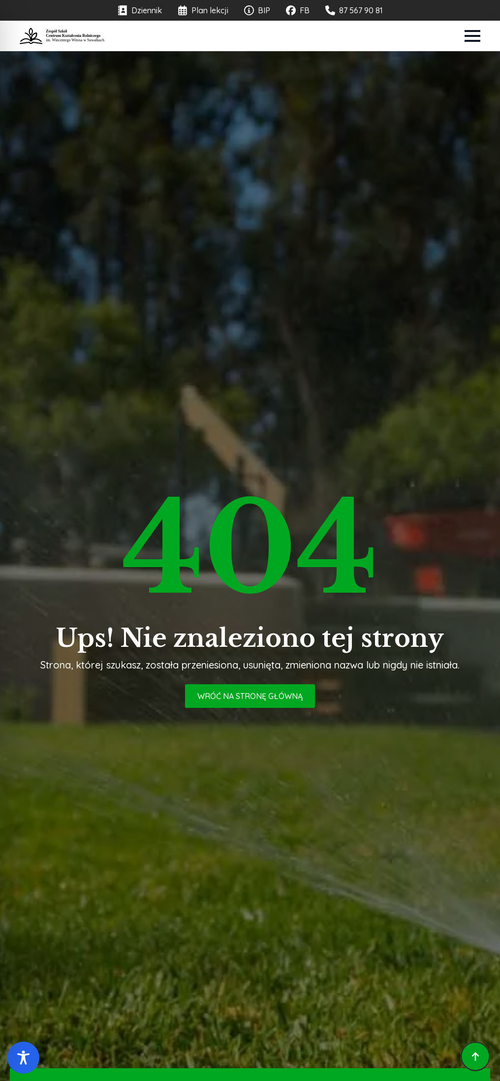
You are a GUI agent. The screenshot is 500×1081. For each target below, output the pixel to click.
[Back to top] (475, 1056)
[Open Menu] (472, 36)
